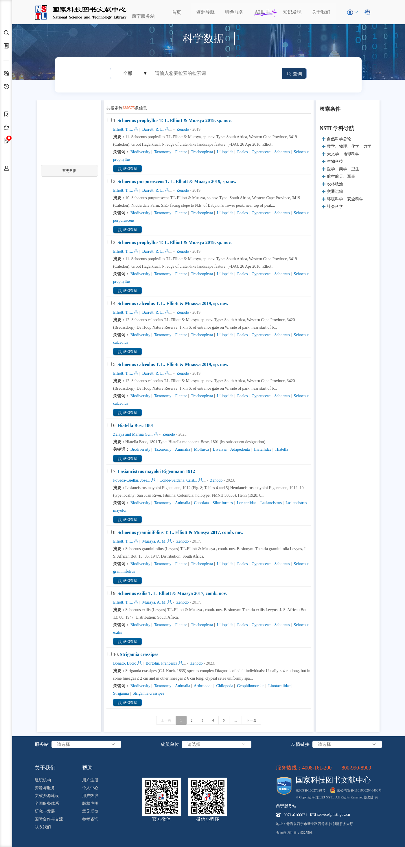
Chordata (201, 503)
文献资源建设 (47, 796)
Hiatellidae (262, 449)
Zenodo (182, 129)
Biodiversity (139, 152)
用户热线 (90, 796)
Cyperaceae (260, 152)
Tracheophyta (201, 152)
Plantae (180, 152)
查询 (294, 73)
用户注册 (90, 780)
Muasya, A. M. (153, 541)
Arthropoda (202, 686)
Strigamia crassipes (148, 693)
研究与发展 (45, 811)
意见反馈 (90, 811)
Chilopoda (224, 686)
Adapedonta (239, 449)
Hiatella (281, 449)
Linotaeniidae (278, 686)
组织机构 (43, 780)
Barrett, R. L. (152, 129)
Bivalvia (219, 449)
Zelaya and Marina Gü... (133, 434)
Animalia (182, 449)
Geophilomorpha (250, 686)
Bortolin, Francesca (161, 663)
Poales (242, 152)
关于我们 (321, 12)
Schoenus (281, 152)
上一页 (166, 720)
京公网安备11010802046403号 (359, 790)
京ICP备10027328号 (310, 790)
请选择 (86, 744)
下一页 (251, 720)
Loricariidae (246, 503)
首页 (176, 12)
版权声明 (90, 803)
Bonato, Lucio (124, 663)
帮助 (87, 768)
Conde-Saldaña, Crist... (178, 480)
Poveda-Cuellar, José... (131, 480)
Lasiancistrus (270, 503)
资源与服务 (45, 788)
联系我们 (43, 827)
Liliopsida (224, 152)
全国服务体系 (47, 803)
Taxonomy (162, 152)
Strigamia (121, 693)
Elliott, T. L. (123, 129)
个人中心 (90, 788)
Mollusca (201, 449)
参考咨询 (90, 819)
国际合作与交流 (49, 819)
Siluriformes (222, 503)
